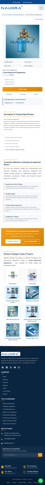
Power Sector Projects (9, 423)
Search (5, 388)
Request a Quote (13, 241)
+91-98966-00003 (19, 102)
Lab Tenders (6, 391)
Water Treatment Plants (9, 421)
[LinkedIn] (6, 367)
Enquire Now (9, 94)
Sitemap (35, 482)
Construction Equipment (10, 418)
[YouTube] (15, 367)
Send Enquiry (27, 2)
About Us (5, 379)
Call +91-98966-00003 (30, 241)
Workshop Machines (9, 403)
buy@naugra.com (9, 102)
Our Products (9, 14)
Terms (30, 482)
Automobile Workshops (9, 415)
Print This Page (39, 19)
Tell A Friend (23, 94)
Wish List (36, 94)
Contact (5, 394)
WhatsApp (16, 2)
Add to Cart (23, 89)
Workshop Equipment (9, 406)
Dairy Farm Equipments (18, 14)
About (8, 482)
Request (5, 385)
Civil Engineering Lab (9, 409)
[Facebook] (2, 367)
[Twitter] (10, 367)
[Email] (20, 455)
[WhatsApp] (19, 367)
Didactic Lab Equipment (10, 412)
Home (3, 14)
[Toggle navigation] (41, 8)
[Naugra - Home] (11, 8)
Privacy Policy (22, 482)
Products (5, 382)
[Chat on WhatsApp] (40, 480)
